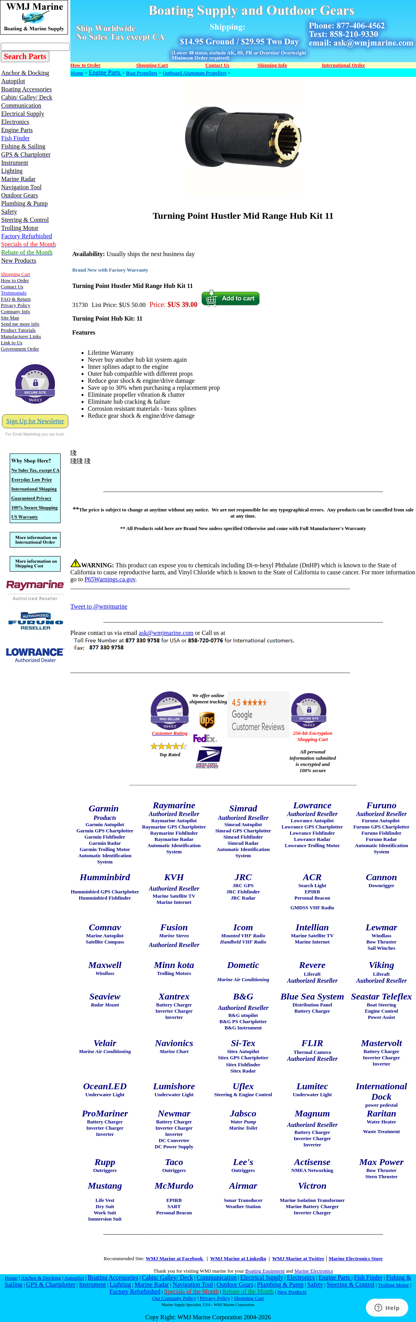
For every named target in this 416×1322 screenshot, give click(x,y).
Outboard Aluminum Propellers (194, 73)
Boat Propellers (142, 73)
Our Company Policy (174, 1298)
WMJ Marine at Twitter (298, 1258)
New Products (291, 1292)
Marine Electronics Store (356, 1258)
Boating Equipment (264, 1271)
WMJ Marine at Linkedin (238, 1258)
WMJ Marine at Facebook (175, 1258)
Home (77, 73)
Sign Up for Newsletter (35, 421)
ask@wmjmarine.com (166, 633)
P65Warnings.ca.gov (109, 579)
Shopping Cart (249, 1298)
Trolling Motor (393, 1285)
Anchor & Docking (41, 1278)
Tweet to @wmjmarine (98, 606)
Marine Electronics (313, 1271)
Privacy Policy (215, 1298)
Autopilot (74, 1278)
